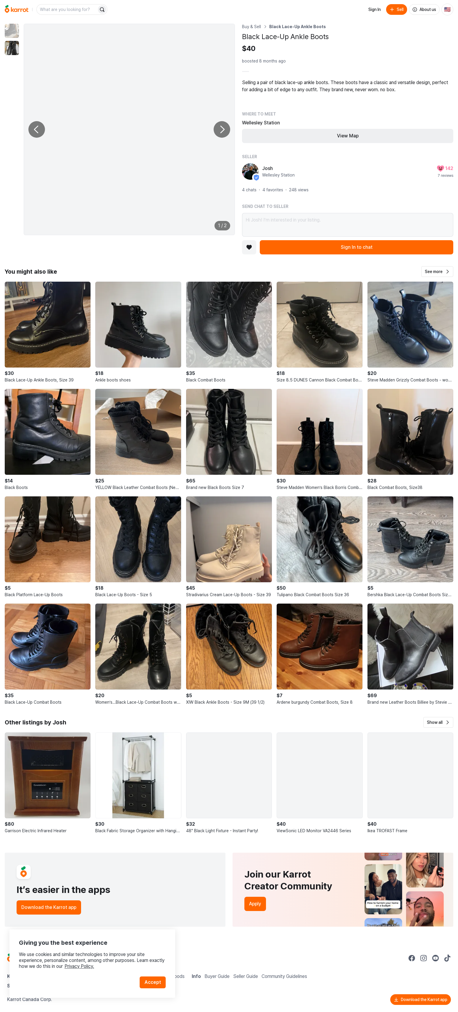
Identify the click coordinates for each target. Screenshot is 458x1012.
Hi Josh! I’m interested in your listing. (347, 225)
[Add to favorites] (249, 247)
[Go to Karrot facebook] (411, 958)
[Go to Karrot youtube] (435, 958)
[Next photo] (222, 129)
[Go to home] (16, 9)
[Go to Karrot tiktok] (447, 958)
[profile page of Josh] (250, 171)
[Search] (102, 9)
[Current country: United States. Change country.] (447, 9)
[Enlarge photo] (129, 129)
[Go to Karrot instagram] (423, 958)
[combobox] (67, 9)
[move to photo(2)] (12, 48)
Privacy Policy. (79, 966)
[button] (437, 271)
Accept (152, 982)
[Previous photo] (36, 129)
